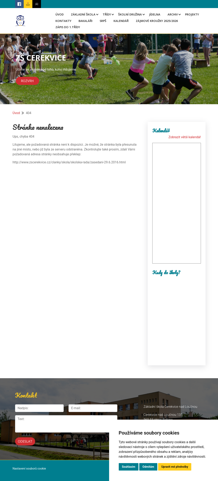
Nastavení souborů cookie (29, 468)
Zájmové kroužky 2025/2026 (157, 21)
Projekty (192, 14)
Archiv (173, 14)
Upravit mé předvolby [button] (174, 466)
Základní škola (83, 14)
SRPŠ (103, 21)
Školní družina (130, 14)
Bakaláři (85, 21)
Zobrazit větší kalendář (184, 137)
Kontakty (63, 21)
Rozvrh (27, 81)
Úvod (59, 14)
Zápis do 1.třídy (67, 27)
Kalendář (121, 21)
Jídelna (154, 14)
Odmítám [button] (148, 466)
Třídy (107, 14)
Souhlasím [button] (128, 466)
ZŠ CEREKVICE (41, 57)
